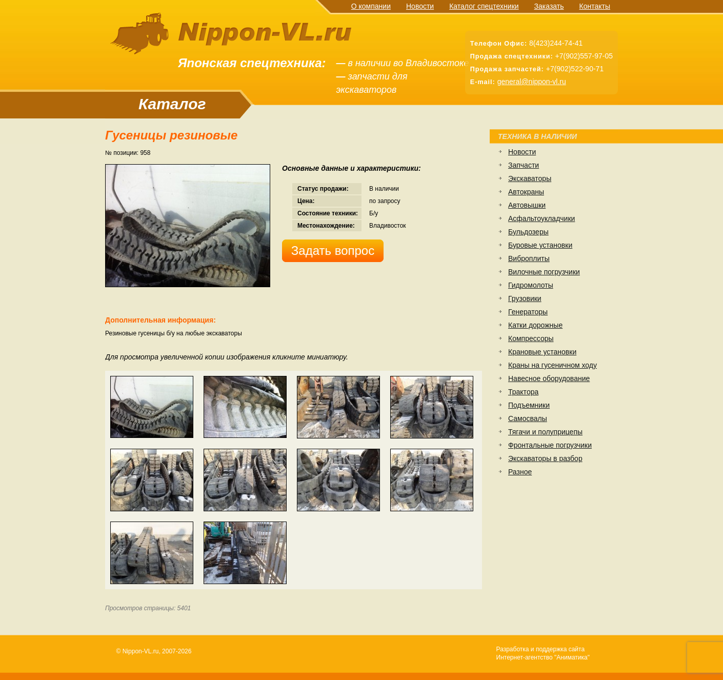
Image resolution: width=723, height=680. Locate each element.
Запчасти (523, 165)
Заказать (549, 6)
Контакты (594, 6)
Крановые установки (542, 352)
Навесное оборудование (549, 378)
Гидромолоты (530, 285)
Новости (420, 6)
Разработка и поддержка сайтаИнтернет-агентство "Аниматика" (543, 653)
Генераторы (528, 312)
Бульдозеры (528, 232)
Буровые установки (540, 245)
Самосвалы (527, 418)
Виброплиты (529, 258)
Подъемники (529, 405)
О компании (371, 6)
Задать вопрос (332, 250)
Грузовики (524, 298)
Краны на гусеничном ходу (552, 365)
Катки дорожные (535, 325)
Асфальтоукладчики (541, 218)
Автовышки (527, 205)
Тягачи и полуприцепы (545, 432)
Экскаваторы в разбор (545, 458)
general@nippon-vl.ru (531, 81)
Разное (520, 472)
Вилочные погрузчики (544, 272)
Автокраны (526, 192)
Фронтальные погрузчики (550, 445)
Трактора (523, 392)
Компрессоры (531, 338)
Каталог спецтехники (483, 6)
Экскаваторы (529, 178)
